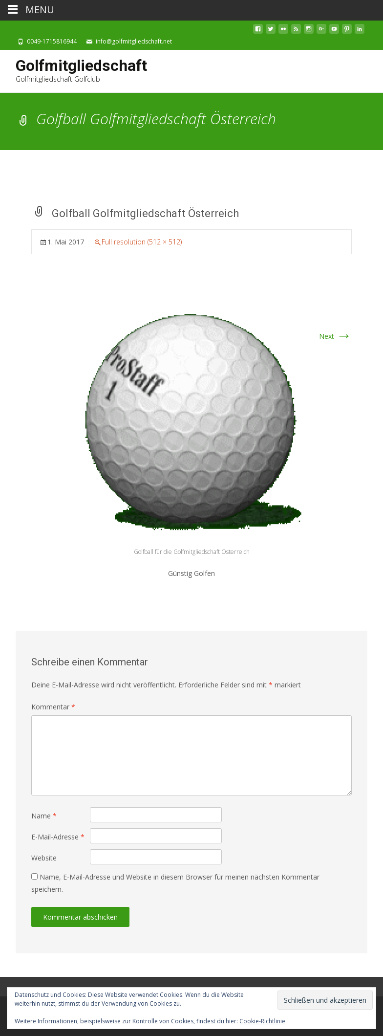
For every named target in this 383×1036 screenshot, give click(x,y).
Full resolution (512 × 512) (142, 241)
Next (335, 336)
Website (44, 857)
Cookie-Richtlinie (262, 1021)
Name (44, 815)
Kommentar (53, 706)
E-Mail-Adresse (58, 836)
